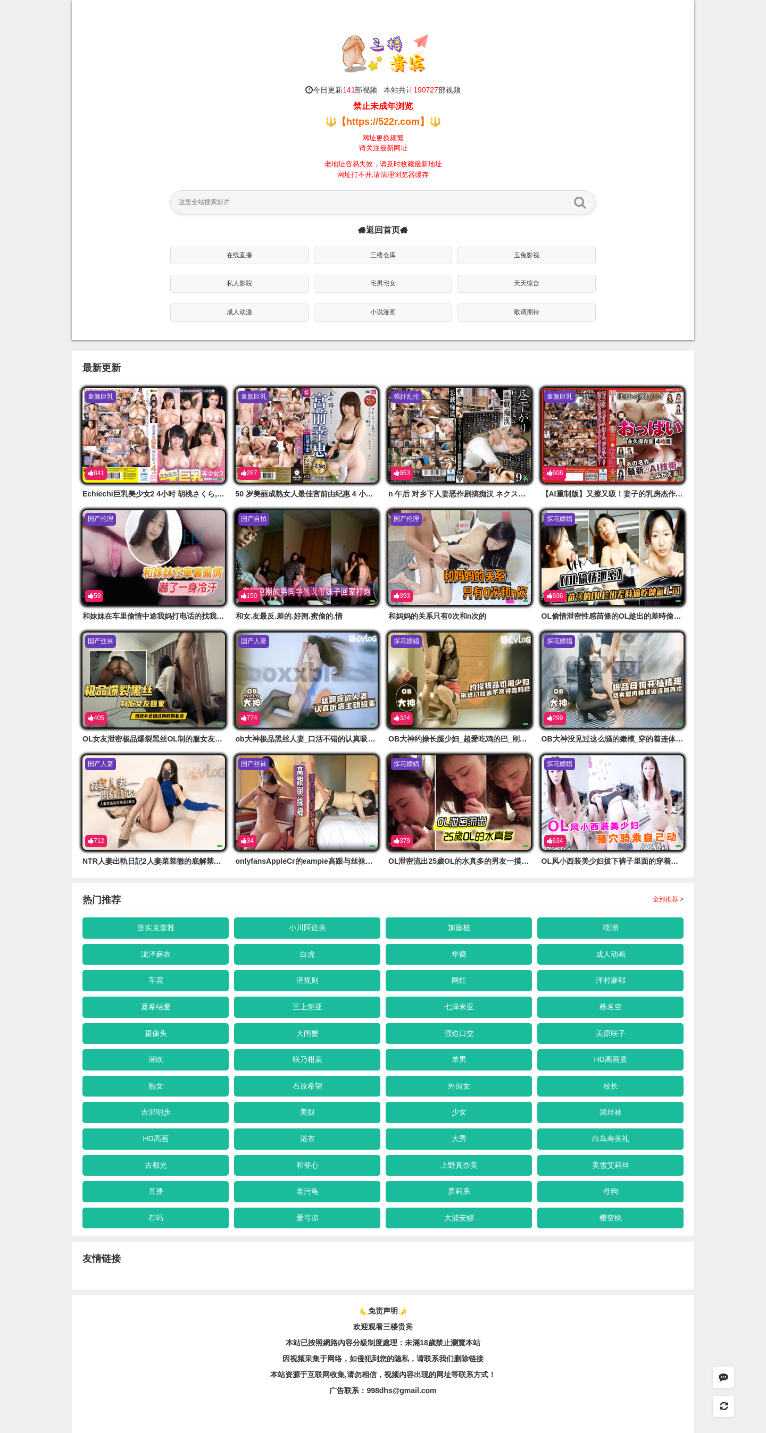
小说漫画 (383, 312)
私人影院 (239, 283)
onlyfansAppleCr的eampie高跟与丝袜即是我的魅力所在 (330, 861)
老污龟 (307, 1191)
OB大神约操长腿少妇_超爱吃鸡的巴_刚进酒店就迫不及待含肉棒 (495, 739)
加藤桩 (459, 927)
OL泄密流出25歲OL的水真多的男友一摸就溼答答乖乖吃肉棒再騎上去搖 (507, 861)
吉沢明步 (156, 1112)
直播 (155, 1191)
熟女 (155, 1086)
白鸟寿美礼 (610, 1138)
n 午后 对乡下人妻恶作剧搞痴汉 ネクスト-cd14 (466, 494)
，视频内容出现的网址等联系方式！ (436, 1374)
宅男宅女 (383, 283)
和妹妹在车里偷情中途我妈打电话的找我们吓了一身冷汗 (175, 616)
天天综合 (526, 283)
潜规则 (307, 980)
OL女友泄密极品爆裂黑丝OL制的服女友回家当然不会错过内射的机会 (197, 739)
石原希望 (307, 1086)
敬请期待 (526, 312)
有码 (155, 1217)
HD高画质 (610, 1059)
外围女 (459, 1086)
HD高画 (155, 1138)
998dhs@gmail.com (401, 1390)
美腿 (307, 1112)
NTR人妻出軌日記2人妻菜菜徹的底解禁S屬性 (158, 861)
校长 (610, 1086)
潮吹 (155, 1059)
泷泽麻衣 (156, 954)
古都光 (156, 1165)
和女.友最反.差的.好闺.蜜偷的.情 (289, 616)
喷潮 (610, 927)
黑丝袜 (611, 1112)
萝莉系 (459, 1191)
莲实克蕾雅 (155, 927)
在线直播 (239, 255)
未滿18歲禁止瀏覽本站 (442, 1342)
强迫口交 (459, 1033)
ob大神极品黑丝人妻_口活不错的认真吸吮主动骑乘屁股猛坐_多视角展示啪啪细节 (371, 739)
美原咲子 (611, 1033)
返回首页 (383, 229)
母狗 (610, 1191)
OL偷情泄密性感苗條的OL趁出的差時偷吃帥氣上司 (626, 616)
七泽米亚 (459, 1006)
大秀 (459, 1138)
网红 (459, 980)
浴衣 (307, 1138)
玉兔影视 (526, 255)
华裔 (459, 954)
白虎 (307, 954)
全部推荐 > (668, 899)
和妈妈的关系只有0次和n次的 (437, 616)
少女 (459, 1112)
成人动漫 (239, 312)
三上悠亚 (307, 1006)
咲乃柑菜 (307, 1059)
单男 (459, 1059)
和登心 (307, 1165)
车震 (155, 980)
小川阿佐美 (307, 927)
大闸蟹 (307, 1033)
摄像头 (156, 1033)
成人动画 (611, 954)
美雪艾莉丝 (610, 1165)
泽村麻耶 (611, 980)
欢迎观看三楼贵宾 (383, 1326)
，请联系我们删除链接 (446, 1358)
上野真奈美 (459, 1165)
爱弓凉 (307, 1217)
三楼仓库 (383, 255)
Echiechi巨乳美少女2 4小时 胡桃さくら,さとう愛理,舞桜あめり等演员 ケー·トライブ (223, 494)
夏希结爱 (156, 1006)
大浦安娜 (459, 1217)
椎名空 (611, 1006)
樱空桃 (611, 1217)
